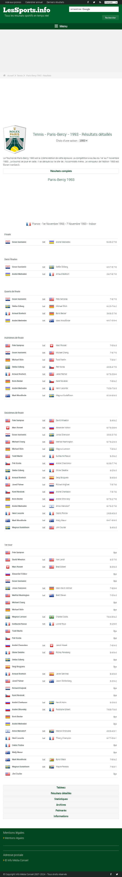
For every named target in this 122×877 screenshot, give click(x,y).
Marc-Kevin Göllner (64, 588)
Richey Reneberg (63, 652)
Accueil (10, 75)
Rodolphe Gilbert (63, 709)
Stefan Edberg (62, 266)
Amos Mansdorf (62, 506)
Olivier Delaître (62, 470)
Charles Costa (62, 616)
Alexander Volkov (63, 427)
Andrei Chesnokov (63, 463)
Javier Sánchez (62, 673)
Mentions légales (14, 838)
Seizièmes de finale (14, 412)
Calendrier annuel (34, 2)
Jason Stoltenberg (63, 681)
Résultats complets (61, 171)
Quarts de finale (12, 291)
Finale (7, 234)
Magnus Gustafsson (64, 395)
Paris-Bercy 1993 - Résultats (38, 75)
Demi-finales (10, 259)
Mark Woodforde (63, 320)
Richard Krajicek (62, 484)
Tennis (20, 75)
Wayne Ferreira (62, 766)
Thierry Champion (63, 738)
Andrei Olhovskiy (63, 499)
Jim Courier (61, 527)
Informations (61, 816)
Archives (61, 804)
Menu (61, 26)
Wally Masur (61, 520)
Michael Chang (62, 352)
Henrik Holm (61, 702)
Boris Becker (61, 313)
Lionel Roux (61, 624)
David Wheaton (62, 420)
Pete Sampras (62, 299)
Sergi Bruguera (62, 477)
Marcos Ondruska (63, 731)
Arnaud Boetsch (62, 274)
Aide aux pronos (13, 2)
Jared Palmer (61, 374)
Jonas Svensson (63, 434)
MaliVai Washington (64, 441)
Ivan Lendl (60, 559)
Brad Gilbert (61, 566)
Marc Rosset (61, 345)
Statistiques (61, 799)
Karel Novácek (62, 381)
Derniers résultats (55, 2)
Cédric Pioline (62, 513)
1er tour (8, 544)
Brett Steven (61, 595)
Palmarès (61, 810)
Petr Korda (60, 366)
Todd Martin (61, 359)
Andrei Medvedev (63, 242)
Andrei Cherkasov (63, 491)
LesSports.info (15, 10)
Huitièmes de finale (14, 337)
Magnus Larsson (63, 448)
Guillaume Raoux (63, 456)
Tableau (61, 787)
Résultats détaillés (61, 793)
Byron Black (61, 759)
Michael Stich (61, 306)
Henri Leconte (62, 388)
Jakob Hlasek (61, 645)
